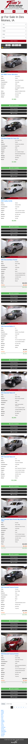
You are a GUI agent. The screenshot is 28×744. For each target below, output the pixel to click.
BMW (2, 710)
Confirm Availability (14, 105)
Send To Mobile (14, 110)
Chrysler (3, 733)
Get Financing (14, 108)
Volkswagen (3, 731)
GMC (2, 723)
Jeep (2, 718)
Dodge (2, 711)
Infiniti (2, 713)
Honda (2, 728)
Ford (2, 717)
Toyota (2, 725)
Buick (2, 716)
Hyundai (3, 734)
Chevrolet (3, 727)
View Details (14, 113)
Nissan (2, 735)
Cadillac (3, 721)
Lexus (2, 724)
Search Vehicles (13, 40)
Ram (2, 714)
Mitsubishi (3, 730)
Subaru (2, 720)
